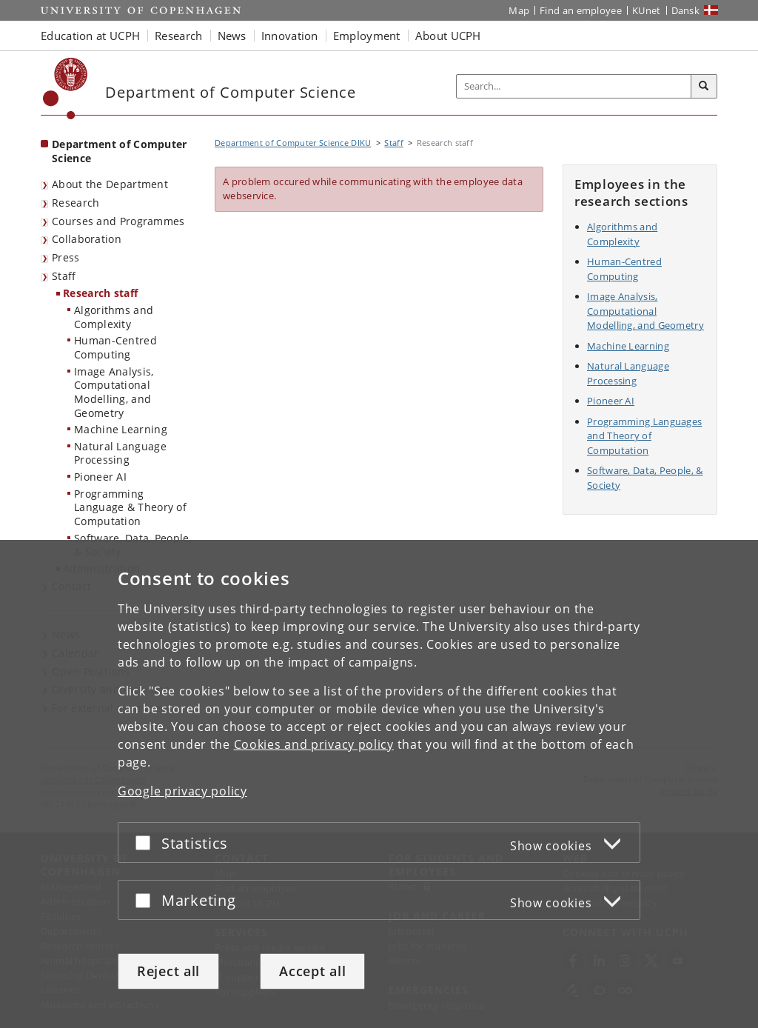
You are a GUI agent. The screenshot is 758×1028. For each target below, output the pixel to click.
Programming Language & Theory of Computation (130, 507)
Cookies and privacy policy (314, 744)
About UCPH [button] (448, 35)
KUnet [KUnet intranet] (646, 10)
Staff (64, 276)
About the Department (110, 184)
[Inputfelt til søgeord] (574, 86)
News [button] (232, 35)
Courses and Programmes (118, 221)
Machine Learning (120, 429)
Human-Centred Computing (115, 347)
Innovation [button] (289, 35)
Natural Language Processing (120, 453)
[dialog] (379, 784)
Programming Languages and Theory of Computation (644, 436)
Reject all (168, 971)
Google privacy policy (182, 791)
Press (66, 257)
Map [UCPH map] (519, 10)
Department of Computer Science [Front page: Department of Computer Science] (119, 151)
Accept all (312, 971)
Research (75, 203)
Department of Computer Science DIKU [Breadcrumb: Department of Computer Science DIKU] (293, 142)
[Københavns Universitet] (65, 88)
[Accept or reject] (146, 842)
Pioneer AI (100, 477)
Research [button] (178, 35)
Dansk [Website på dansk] (685, 10)
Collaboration (86, 239)
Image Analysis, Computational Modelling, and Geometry (114, 392)
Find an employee (581, 10)
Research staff (100, 293)
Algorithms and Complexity (113, 317)
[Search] (704, 86)
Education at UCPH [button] (90, 35)
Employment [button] (366, 35)
